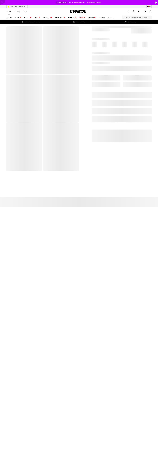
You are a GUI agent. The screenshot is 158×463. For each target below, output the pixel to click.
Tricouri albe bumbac (36, 369)
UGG (105, 389)
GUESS (106, 395)
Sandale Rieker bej (109, 369)
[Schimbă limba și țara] (149, 6)
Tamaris (81, 386)
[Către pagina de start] (78, 11)
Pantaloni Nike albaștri (62, 369)
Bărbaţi (17, 11)
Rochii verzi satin (35, 375)
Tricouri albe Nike (84, 369)
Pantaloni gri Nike (84, 372)
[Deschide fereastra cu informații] (156, 3)
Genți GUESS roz (60, 375)
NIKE (56, 398)
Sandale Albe (59, 378)
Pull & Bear (82, 398)
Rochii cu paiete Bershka (111, 375)
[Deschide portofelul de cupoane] (128, 11)
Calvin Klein (107, 392)
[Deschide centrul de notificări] (139, 11)
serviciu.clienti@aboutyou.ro (61, 289)
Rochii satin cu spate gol (37, 378)
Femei (9, 11)
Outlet (10, 6)
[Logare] (133, 11)
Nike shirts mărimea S (36, 372)
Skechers (32, 398)
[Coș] (150, 11)
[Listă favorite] (144, 11)
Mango (32, 386)
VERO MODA (108, 398)
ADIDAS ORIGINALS (36, 395)
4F (105, 386)
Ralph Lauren (58, 395)
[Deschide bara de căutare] (123, 17)
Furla (56, 392)
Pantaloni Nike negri (110, 372)
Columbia (82, 395)
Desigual (57, 386)
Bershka (81, 389)
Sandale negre (83, 375)
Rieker (32, 392)
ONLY (56, 389)
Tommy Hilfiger (84, 392)
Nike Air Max (58, 372)
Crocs (31, 389)
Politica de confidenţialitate (52, 287)
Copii (25, 11)
